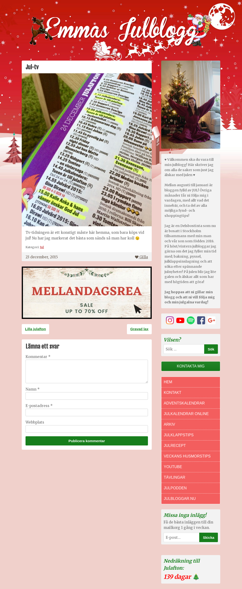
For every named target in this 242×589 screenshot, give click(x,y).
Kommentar (38, 356)
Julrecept (175, 446)
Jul (42, 247)
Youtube (173, 467)
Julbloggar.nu (180, 499)
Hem (168, 382)
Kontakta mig (191, 366)
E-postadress (39, 406)
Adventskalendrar (184, 403)
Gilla (141, 257)
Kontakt (172, 393)
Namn (33, 389)
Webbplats (35, 422)
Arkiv (169, 424)
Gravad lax (139, 329)
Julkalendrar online (186, 414)
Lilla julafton (35, 329)
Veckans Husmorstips (187, 456)
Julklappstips (179, 435)
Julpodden (175, 488)
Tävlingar (174, 477)
